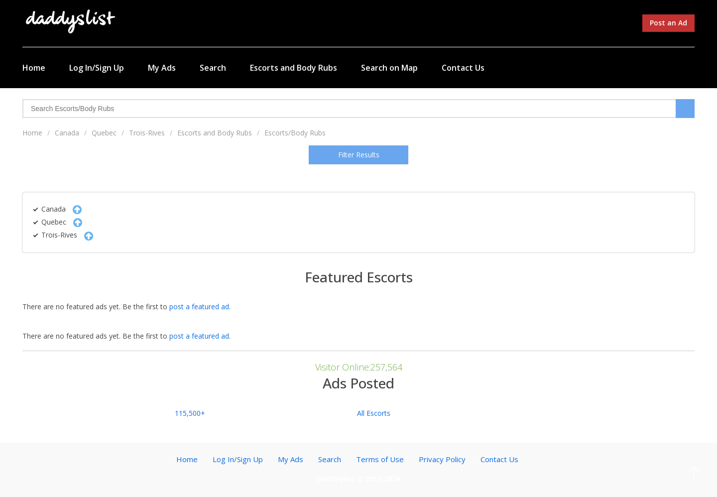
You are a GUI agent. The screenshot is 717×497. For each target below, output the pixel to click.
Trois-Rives (147, 132)
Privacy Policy (442, 459)
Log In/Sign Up (96, 67)
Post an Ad (668, 22)
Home (33, 67)
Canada (67, 132)
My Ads (162, 67)
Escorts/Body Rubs (295, 132)
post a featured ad (199, 306)
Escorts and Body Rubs (293, 67)
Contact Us (463, 67)
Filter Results (358, 154)
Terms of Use (380, 459)
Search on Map (389, 67)
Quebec (104, 132)
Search (213, 67)
